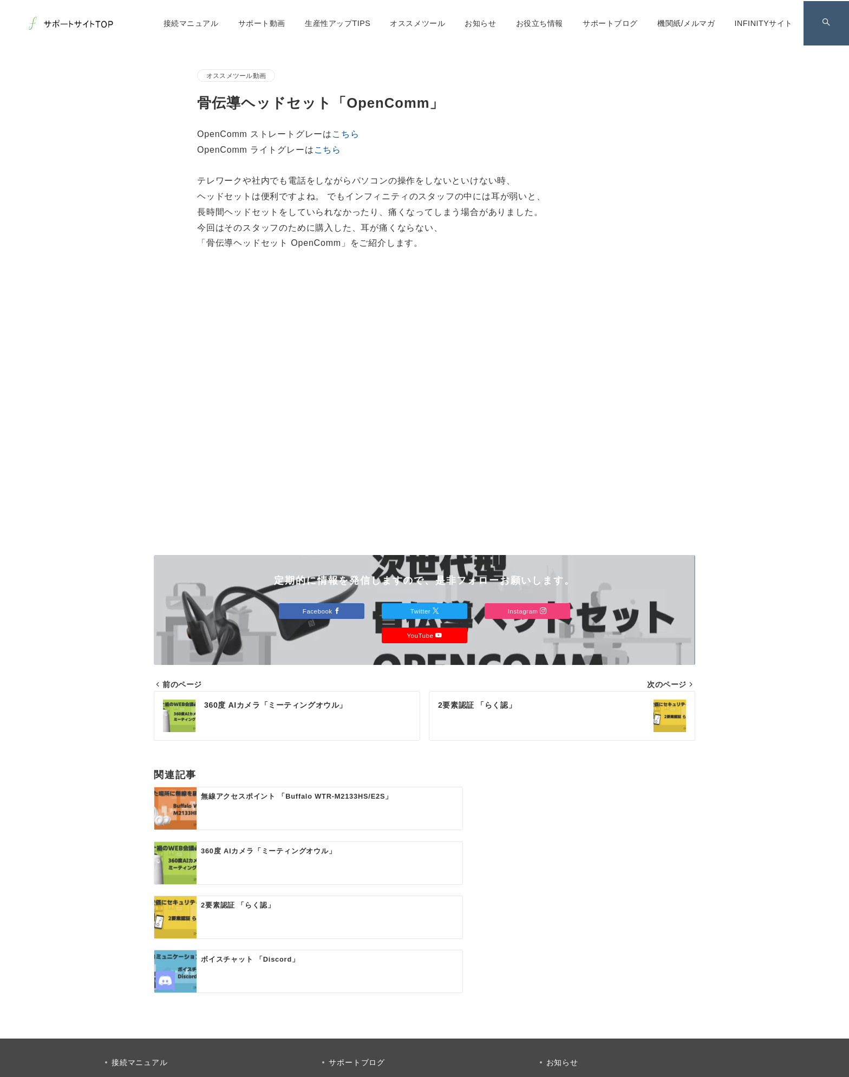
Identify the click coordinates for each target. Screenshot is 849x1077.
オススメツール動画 (236, 75)
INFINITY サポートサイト (436, 1062)
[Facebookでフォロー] (381, 998)
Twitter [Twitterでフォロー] (424, 611)
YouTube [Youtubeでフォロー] (424, 635)
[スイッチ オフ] (825, 23)
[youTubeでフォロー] (468, 998)
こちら (345, 134)
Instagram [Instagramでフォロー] (528, 611)
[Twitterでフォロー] (410, 998)
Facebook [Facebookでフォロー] (321, 611)
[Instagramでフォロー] (439, 998)
